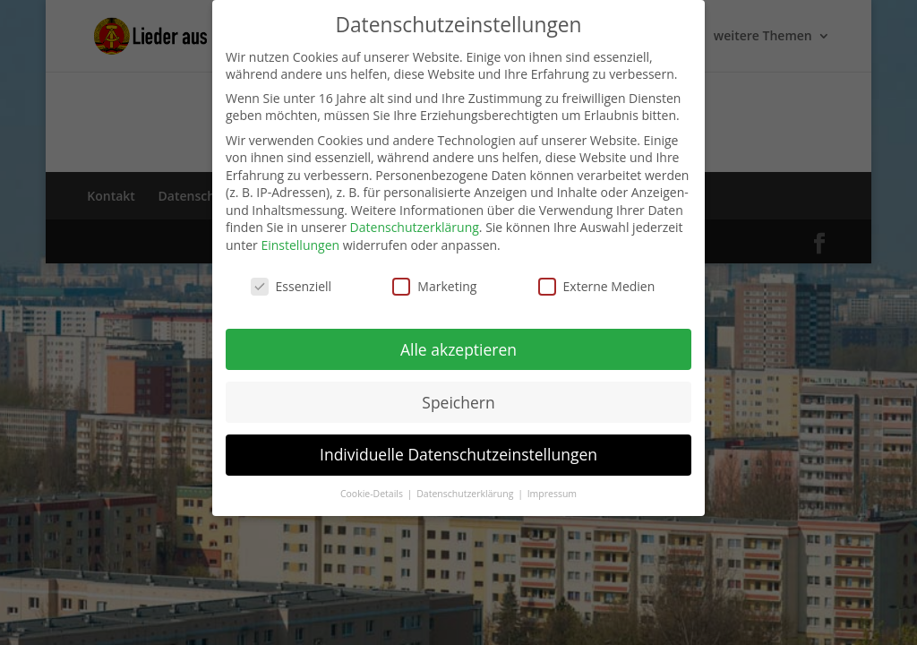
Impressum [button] (552, 493)
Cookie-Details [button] (373, 493)
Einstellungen (300, 245)
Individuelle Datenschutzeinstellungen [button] (458, 454)
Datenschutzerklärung (414, 227)
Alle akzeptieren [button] (458, 349)
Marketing (434, 286)
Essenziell (291, 286)
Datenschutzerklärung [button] (466, 493)
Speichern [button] (458, 402)
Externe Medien (597, 286)
